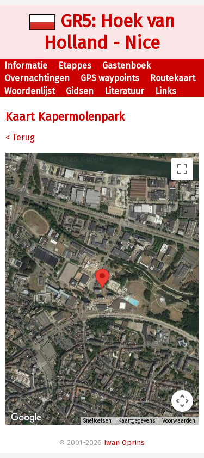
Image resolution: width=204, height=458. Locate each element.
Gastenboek (126, 65)
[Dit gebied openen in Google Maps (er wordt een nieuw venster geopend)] (26, 418)
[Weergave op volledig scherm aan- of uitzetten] (182, 169)
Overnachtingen (37, 78)
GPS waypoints (110, 78)
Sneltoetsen (97, 421)
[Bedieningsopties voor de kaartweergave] (182, 401)
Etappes (74, 65)
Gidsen (80, 91)
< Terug (20, 137)
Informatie (25, 65)
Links (165, 91)
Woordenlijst (29, 91)
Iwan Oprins (124, 442)
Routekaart (172, 78)
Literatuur (124, 91)
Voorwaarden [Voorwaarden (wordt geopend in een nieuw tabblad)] (178, 421)
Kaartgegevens (137, 421)
